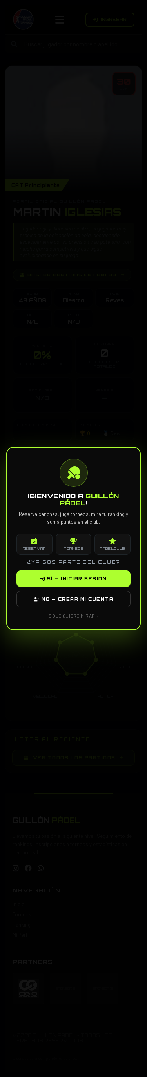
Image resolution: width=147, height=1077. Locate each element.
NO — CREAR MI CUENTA (73, 599)
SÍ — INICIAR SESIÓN (73, 578)
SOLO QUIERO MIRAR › (73, 615)
